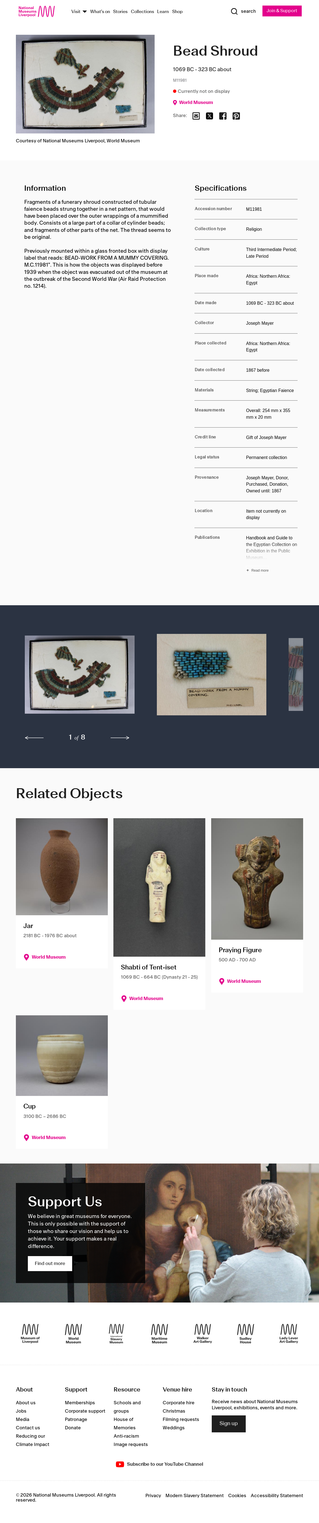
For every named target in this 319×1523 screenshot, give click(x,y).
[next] (120, 738)
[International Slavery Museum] (116, 1334)
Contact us (28, 1427)
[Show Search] (242, 11)
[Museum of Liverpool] (30, 1334)
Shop (177, 12)
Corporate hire (178, 1402)
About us (26, 1402)
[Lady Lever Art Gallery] (288, 1334)
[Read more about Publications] (271, 555)
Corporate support (85, 1411)
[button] (80, 678)
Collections (142, 12)
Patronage (76, 1419)
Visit (76, 12)
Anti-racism (126, 1436)
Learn (163, 12)
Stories (120, 12)
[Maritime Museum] (159, 1334)
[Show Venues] (84, 12)
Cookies (237, 1496)
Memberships (80, 1402)
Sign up (229, 1424)
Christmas (174, 1411)
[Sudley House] (245, 1334)
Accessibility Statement (277, 1496)
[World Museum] (73, 1334)
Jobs (21, 1411)
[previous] (34, 738)
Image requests (131, 1444)
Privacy (153, 1496)
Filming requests (181, 1419)
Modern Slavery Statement (194, 1496)
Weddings (174, 1427)
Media (22, 1419)
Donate (73, 1427)
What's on (100, 12)
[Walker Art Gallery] (202, 1334)
